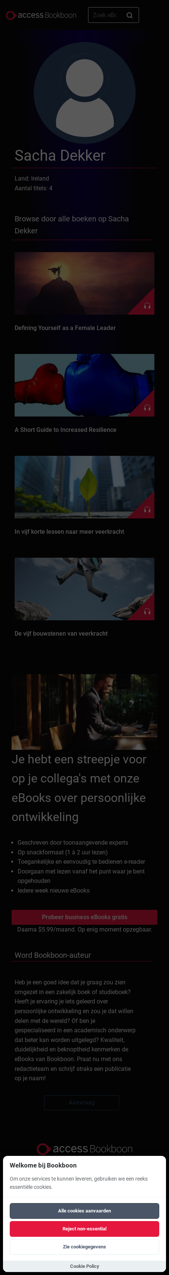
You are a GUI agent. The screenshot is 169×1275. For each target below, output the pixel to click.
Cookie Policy (84, 1266)
